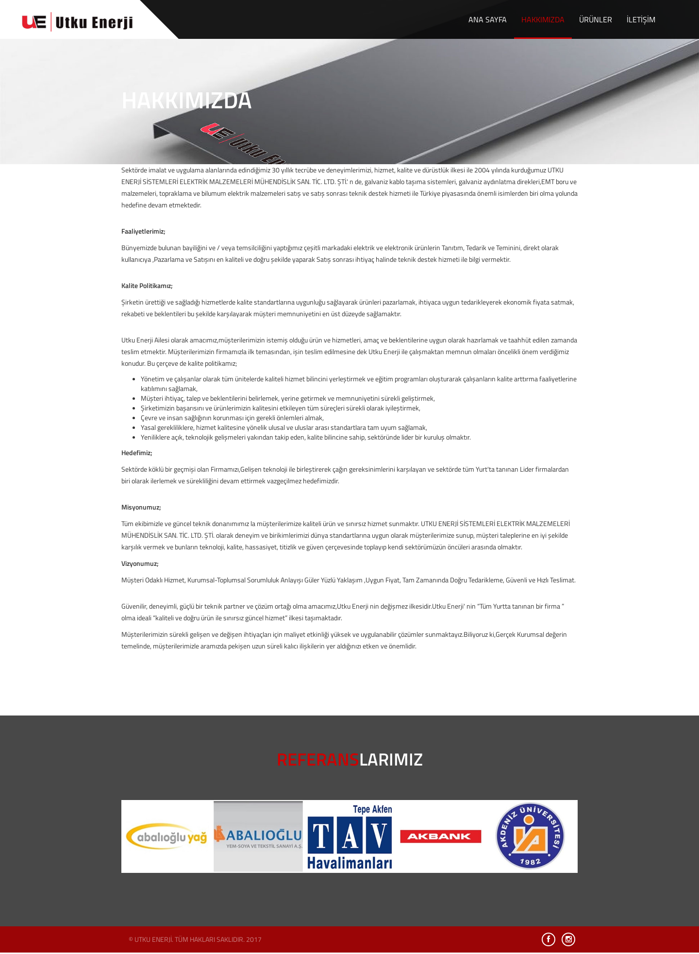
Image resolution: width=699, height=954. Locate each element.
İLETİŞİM (641, 19)
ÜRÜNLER (595, 19)
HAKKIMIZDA (543, 19)
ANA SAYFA (487, 19)
